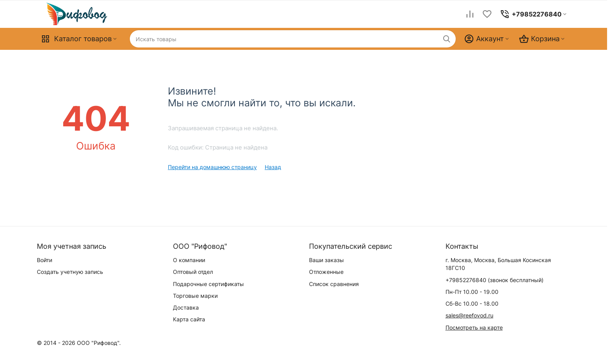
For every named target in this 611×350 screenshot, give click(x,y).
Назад (273, 167)
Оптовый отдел (193, 271)
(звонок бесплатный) (495, 280)
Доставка (186, 307)
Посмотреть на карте (474, 327)
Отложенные (326, 271)
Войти (44, 260)
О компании (189, 260)
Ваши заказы (326, 260)
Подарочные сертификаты (208, 284)
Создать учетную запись (70, 271)
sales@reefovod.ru (469, 315)
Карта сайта (189, 319)
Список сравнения (334, 284)
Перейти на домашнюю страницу (212, 167)
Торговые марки (195, 295)
